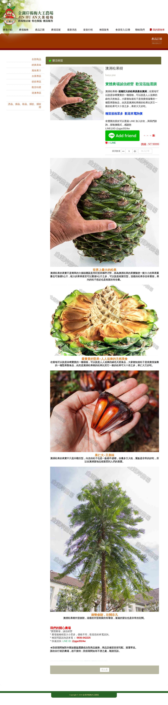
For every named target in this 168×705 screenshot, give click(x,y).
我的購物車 (157, 27)
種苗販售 (104, 27)
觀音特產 (36, 84)
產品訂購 (40, 27)
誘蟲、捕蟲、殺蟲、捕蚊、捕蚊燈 (24, 103)
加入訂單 (145, 148)
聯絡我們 (140, 27)
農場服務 (23, 27)
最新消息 (72, 27)
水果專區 (36, 73)
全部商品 (36, 56)
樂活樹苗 (36, 96)
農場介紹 (7, 27)
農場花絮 (56, 27)
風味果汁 (36, 68)
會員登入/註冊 (122, 27)
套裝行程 (88, 27)
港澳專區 (36, 90)
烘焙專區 (36, 79)
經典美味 (36, 62)
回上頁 (104, 667)
